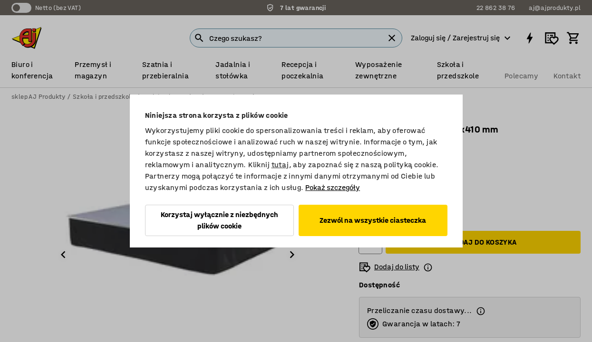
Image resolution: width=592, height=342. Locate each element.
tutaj (280, 164)
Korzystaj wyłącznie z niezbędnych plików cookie (219, 220)
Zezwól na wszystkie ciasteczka (373, 220)
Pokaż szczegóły (332, 187)
